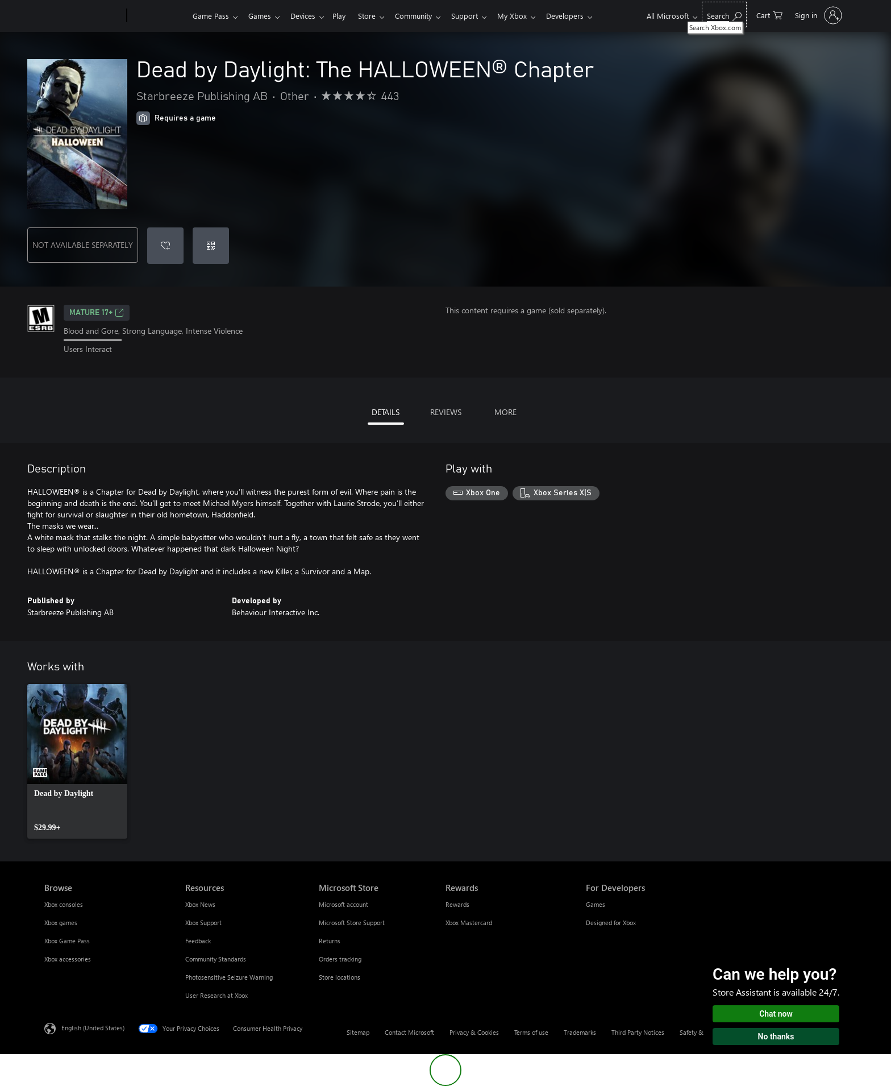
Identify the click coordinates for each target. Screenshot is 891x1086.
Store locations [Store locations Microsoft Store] (339, 977)
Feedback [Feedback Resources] (198, 940)
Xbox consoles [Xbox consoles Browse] (63, 904)
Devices (307, 15)
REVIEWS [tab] (445, 412)
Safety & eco (697, 1032)
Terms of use (531, 1032)
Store (376, 15)
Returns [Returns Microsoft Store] (329, 940)
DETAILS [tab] (385, 412)
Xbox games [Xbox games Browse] (60, 922)
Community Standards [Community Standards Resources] (215, 959)
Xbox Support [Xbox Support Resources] (203, 922)
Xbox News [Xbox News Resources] (200, 904)
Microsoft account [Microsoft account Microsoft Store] (343, 904)
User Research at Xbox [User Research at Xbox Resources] (216, 995)
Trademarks (580, 1032)
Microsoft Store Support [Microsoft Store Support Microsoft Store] (352, 922)
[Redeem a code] (211, 245)
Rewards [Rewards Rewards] (457, 904)
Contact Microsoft (409, 1032)
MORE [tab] (505, 412)
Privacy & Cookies (474, 1032)
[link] (77, 761)
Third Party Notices (637, 1032)
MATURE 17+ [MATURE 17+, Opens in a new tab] (96, 312)
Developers (583, 15)
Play (345, 15)
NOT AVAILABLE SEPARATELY (82, 244)
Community (424, 15)
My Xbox (528, 15)
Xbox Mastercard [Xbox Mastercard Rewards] (469, 922)
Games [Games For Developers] (595, 904)
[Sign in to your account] (817, 15)
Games (262, 15)
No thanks (776, 1036)
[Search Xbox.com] (724, 14)
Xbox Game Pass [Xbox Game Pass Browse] (67, 940)
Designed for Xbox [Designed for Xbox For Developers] (611, 922)
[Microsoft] (83, 16)
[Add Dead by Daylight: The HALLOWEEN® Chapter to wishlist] (165, 245)
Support (478, 15)
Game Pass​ (211, 15)
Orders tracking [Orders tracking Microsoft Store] (340, 959)
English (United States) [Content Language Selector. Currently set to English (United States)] (92, 1027)
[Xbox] (158, 16)
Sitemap (358, 1032)
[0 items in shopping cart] (769, 14)
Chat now (776, 1013)
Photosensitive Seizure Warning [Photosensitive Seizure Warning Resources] (229, 977)
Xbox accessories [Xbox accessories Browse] (67, 959)
